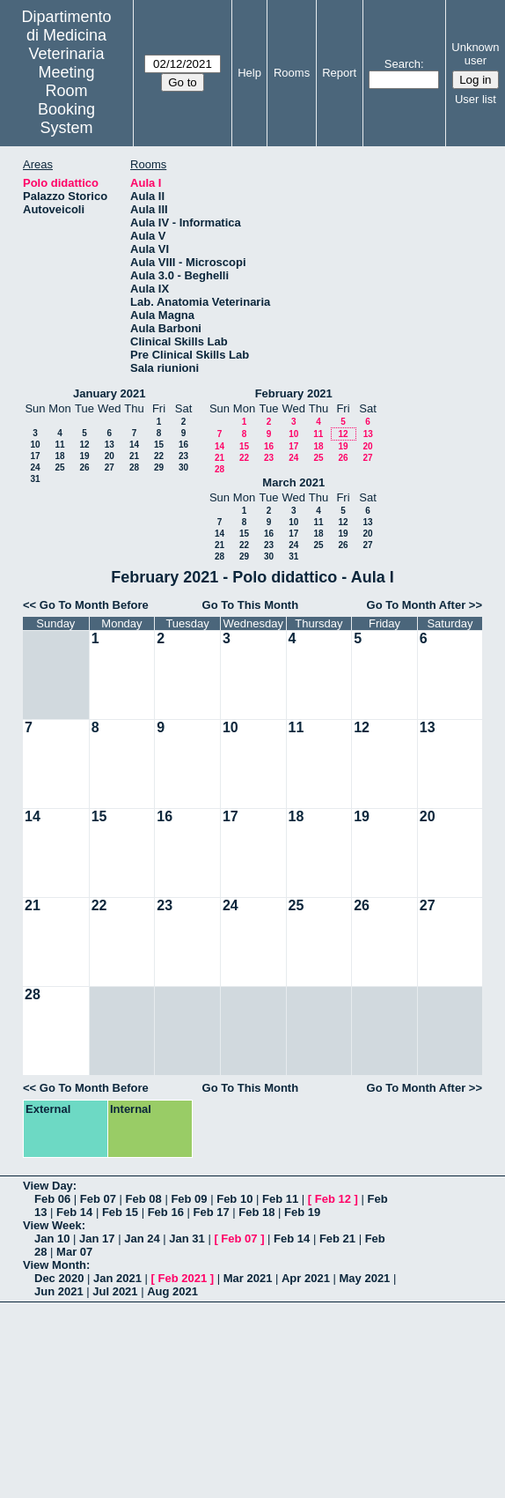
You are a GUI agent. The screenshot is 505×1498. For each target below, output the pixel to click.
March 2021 (293, 482)
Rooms (292, 72)
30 (183, 467)
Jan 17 (96, 1238)
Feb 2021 (183, 1278)
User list (475, 99)
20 (109, 456)
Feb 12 (333, 1198)
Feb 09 (189, 1198)
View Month (54, 1265)
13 (109, 444)
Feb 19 (302, 1212)
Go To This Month (250, 605)
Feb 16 (166, 1212)
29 (159, 467)
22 (159, 456)
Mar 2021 (248, 1278)
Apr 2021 (306, 1278)
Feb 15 (120, 1212)
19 (84, 456)
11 (59, 444)
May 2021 (365, 1278)
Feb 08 (144, 1198)
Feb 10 (234, 1198)
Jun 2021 (59, 1291)
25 (59, 467)
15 (159, 444)
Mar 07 (74, 1251)
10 (35, 444)
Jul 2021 (114, 1291)
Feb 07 (98, 1198)
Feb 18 (256, 1212)
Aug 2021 (172, 1291)
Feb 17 (211, 1212)
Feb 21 (337, 1238)
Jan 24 (141, 1238)
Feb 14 (74, 1212)
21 (134, 456)
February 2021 (294, 393)
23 (183, 456)
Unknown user (475, 54)
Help (249, 72)
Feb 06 (52, 1198)
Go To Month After (416, 605)
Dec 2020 (59, 1278)
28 (134, 467)
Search (402, 63)
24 (35, 467)
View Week (52, 1225)
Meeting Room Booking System (66, 100)
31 (35, 479)
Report (339, 72)
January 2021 (109, 393)
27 (109, 467)
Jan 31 (186, 1238)
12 (84, 444)
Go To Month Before (94, 605)
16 (183, 444)
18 (59, 456)
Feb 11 (280, 1198)
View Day (48, 1185)
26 (84, 467)
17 (35, 456)
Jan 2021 (117, 1278)
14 (134, 444)
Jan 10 (52, 1238)
